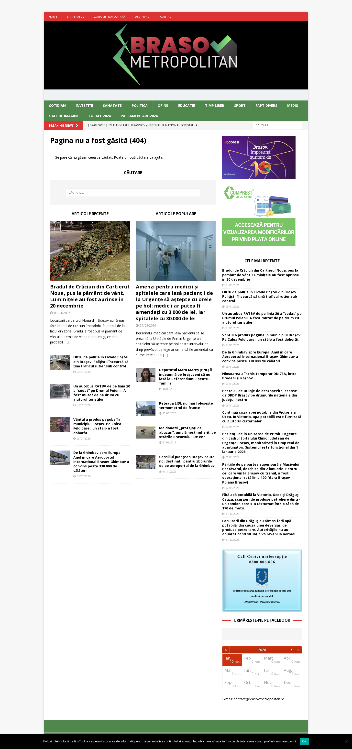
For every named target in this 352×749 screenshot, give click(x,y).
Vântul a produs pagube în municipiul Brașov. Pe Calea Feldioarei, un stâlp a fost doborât (97, 426)
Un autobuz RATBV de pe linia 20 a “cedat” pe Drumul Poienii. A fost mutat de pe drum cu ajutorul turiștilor (101, 393)
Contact (166, 16)
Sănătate (112, 105)
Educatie (186, 105)
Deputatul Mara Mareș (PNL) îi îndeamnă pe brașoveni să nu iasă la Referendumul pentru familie (185, 376)
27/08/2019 (148, 325)
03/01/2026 (62, 312)
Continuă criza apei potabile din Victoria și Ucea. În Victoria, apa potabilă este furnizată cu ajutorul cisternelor (261, 416)
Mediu (292, 105)
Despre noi (142, 16)
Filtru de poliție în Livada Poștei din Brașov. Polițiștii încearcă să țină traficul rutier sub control (100, 361)
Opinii (163, 105)
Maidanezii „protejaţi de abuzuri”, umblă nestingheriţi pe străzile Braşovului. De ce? (187, 432)
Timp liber (214, 105)
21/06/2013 (169, 442)
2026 (262, 649)
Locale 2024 (100, 115)
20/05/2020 (169, 413)
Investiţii (84, 105)
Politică (140, 105)
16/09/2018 (169, 389)
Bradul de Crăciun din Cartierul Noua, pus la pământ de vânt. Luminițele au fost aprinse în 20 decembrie (89, 296)
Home (53, 16)
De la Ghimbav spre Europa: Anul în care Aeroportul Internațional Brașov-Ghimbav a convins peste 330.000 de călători (101, 461)
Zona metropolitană (109, 16)
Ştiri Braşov (75, 16)
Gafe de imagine (64, 115)
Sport (240, 105)
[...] (67, 342)
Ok (304, 741)
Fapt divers (266, 105)
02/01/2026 (232, 427)
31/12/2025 (232, 514)
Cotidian (57, 105)
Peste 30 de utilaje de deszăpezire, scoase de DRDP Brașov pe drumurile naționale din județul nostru (259, 395)
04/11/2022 (169, 471)
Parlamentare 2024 (139, 115)
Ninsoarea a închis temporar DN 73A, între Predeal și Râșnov (259, 375)
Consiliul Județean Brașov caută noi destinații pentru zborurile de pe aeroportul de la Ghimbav (187, 461)
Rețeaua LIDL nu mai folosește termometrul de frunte (186, 405)
